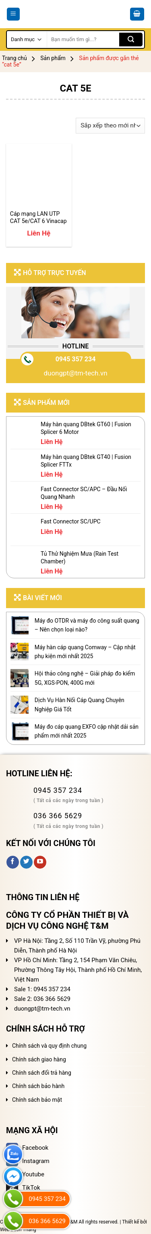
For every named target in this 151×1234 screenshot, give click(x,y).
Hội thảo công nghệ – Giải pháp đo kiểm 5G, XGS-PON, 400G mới (85, 678)
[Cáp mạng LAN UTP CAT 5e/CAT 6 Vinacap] (39, 176)
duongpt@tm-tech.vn (75, 373)
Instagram (28, 1161)
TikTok (23, 1187)
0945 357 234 (76, 359)
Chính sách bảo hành (38, 1086)
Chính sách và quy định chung (49, 1045)
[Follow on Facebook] (12, 862)
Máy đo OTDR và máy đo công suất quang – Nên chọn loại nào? (87, 625)
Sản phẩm (53, 58)
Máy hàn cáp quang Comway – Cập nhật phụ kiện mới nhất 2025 (85, 651)
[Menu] (13, 14)
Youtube (25, 1174)
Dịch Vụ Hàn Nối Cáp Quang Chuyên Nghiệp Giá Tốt (79, 704)
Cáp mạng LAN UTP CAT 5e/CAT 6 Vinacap (38, 217)
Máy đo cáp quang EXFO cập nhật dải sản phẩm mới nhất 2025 (87, 731)
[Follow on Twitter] (26, 862)
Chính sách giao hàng (39, 1059)
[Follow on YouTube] (40, 862)
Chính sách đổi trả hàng (41, 1072)
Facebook (27, 1147)
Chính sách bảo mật (37, 1099)
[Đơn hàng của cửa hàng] (110, 125)
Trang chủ (14, 58)
